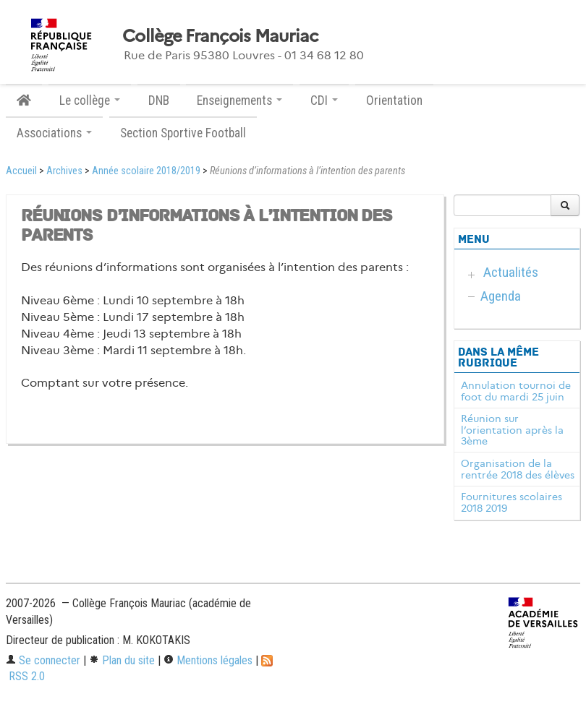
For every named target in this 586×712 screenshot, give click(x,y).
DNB (158, 100)
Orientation (394, 100)
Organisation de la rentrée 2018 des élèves (517, 469)
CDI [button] (324, 100)
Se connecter (43, 660)
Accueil (21, 171)
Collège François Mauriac (220, 36)
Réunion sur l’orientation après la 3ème (512, 430)
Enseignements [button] (239, 100)
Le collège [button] (89, 100)
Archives (64, 171)
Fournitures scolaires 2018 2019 (511, 502)
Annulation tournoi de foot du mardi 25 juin (516, 391)
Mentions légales (208, 660)
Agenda (500, 296)
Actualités (510, 272)
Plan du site (122, 660)
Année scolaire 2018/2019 (146, 171)
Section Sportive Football (183, 133)
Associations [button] (54, 133)
